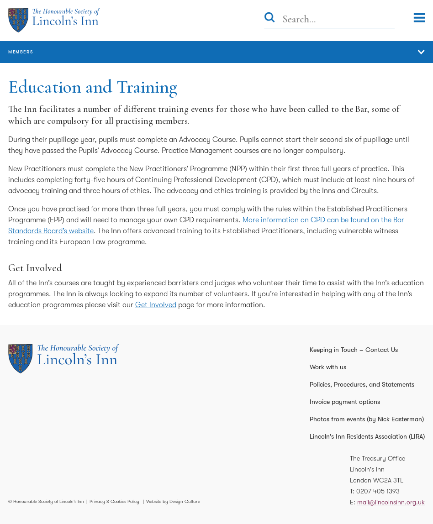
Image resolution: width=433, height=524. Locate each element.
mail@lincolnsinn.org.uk (391, 502)
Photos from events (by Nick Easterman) (367, 419)
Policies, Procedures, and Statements (362, 384)
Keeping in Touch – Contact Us (354, 349)
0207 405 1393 (378, 491)
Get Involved (155, 305)
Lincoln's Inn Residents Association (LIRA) (367, 436)
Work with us (328, 367)
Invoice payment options (345, 401)
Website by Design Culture (173, 501)
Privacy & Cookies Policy (114, 501)
